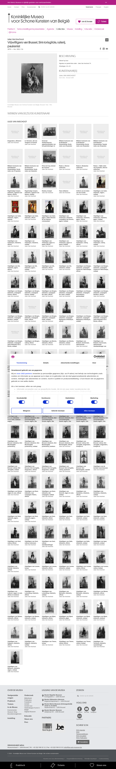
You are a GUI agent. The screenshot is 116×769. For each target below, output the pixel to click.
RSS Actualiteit (81, 736)
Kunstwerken (106, 39)
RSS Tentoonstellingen (82, 733)
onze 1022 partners (24, 373)
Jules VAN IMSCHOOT (67, 77)
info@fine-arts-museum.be (73, 747)
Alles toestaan (89, 411)
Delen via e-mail (106, 48)
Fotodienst (27, 702)
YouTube (86, 712)
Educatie (88, 29)
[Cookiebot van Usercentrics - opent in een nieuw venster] (95, 356)
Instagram (93, 712)
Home (9, 7)
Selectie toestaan (58, 411)
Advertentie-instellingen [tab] (70, 363)
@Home (12, 32)
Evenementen (31, 7)
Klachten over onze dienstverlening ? (53, 758)
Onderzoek (99, 29)
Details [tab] (46, 363)
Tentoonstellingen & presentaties (30, 29)
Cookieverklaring (103, 758)
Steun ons (28, 719)
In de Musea (12, 707)
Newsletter (84, 742)
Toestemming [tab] (22, 363)
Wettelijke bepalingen (91, 758)
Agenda (50, 29)
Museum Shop (12, 712)
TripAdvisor (79, 719)
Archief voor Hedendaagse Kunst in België (32, 708)
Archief (26, 704)
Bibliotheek (28, 698)
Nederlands (89, 7)
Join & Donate (87, 21)
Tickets (103, 21)
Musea (70, 29)
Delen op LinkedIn (103, 48)
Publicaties (28, 700)
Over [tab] (94, 363)
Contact (16, 7)
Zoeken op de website (39, 7)
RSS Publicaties (81, 738)
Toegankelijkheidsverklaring (74, 758)
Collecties (60, 29)
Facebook (79, 712)
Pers (23, 7)
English (106, 7)
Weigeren (26, 411)
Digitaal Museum (30, 712)
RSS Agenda (80, 730)
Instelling (78, 29)
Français (98, 7)
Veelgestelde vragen (13, 696)
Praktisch (11, 29)
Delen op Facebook (100, 48)
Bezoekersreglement (14, 714)
